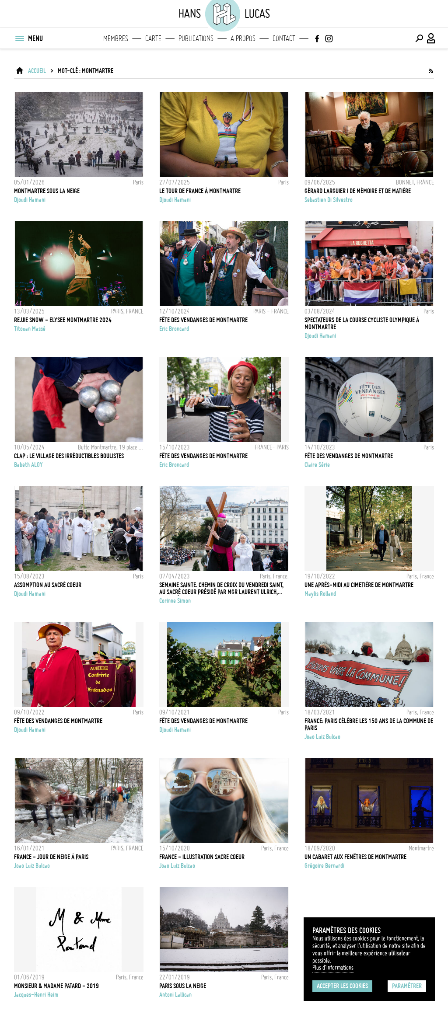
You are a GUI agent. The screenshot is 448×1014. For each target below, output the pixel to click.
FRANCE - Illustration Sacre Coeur (202, 857)
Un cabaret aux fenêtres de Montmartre (355, 857)
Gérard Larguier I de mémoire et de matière (357, 191)
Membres (115, 38)
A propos (243, 38)
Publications (196, 38)
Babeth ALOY (28, 465)
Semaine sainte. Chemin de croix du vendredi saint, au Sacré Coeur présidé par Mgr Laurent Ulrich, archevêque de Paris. (221, 589)
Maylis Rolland (320, 594)
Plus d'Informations (333, 968)
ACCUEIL (37, 71)
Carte (153, 38)
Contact (284, 38)
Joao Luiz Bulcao (322, 737)
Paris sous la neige (182, 986)
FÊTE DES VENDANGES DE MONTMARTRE (203, 320)
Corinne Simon (175, 601)
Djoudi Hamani (30, 200)
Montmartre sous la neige (47, 191)
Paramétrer (407, 986)
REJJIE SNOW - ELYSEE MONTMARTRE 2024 (63, 320)
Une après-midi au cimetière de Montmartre (358, 585)
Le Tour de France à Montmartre (200, 191)
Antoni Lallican (175, 995)
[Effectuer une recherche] (419, 38)
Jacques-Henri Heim (36, 995)
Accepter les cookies (342, 986)
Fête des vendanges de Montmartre (348, 456)
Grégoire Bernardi (324, 866)
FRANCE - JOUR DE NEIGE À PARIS (51, 857)
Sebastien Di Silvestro (328, 200)
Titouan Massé (30, 329)
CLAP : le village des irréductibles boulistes (69, 456)
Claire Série (317, 465)
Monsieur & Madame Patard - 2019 (56, 986)
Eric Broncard (174, 329)
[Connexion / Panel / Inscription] (431, 38)
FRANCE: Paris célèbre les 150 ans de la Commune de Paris (368, 725)
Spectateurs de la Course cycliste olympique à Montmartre (361, 324)
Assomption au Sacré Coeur (47, 585)
